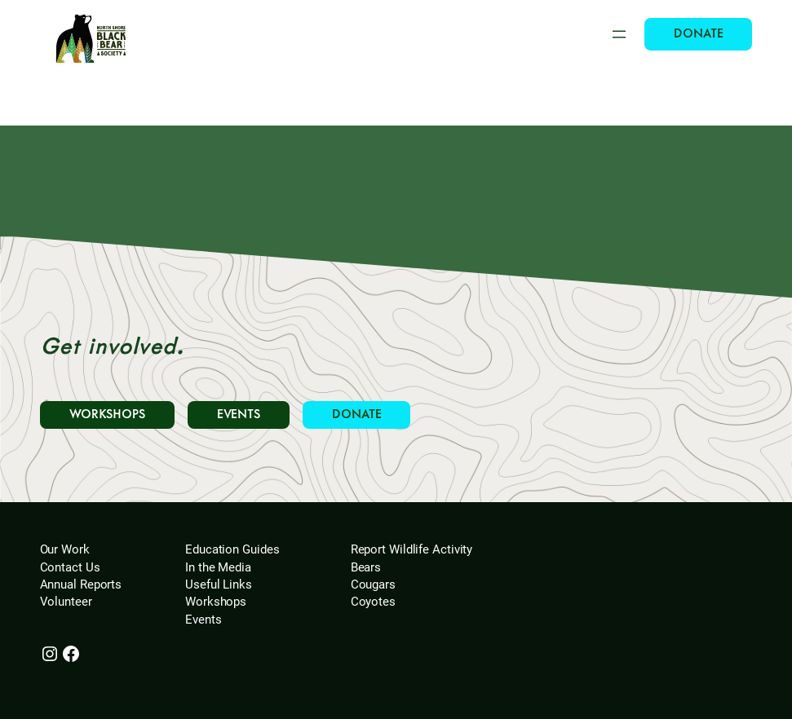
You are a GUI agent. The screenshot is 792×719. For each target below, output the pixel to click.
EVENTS (238, 414)
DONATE (698, 34)
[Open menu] (619, 34)
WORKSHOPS (107, 414)
